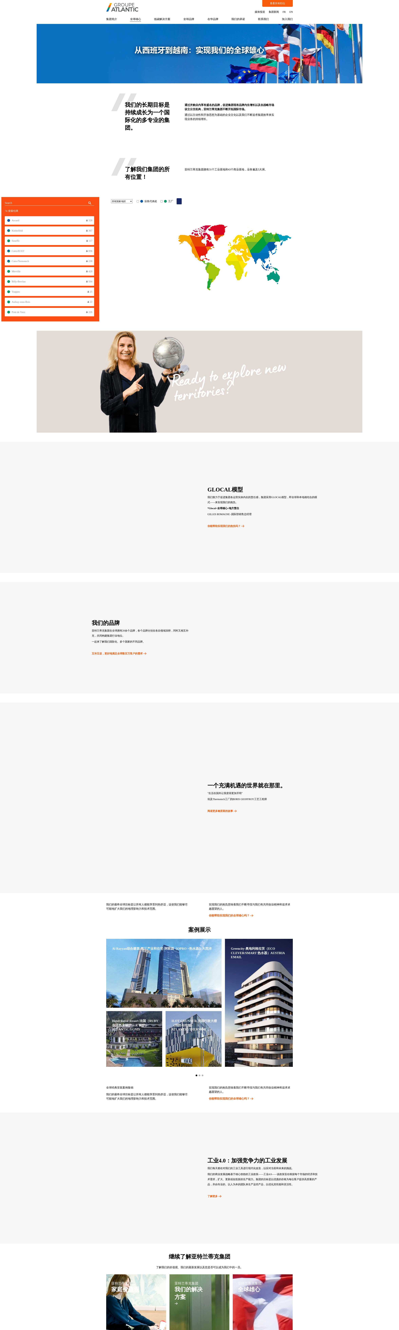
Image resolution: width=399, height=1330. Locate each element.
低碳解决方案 (162, 19)
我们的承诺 (238, 19)
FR (284, 12)
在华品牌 (212, 19)
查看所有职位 (277, 3)
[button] (196, 1075)
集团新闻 (274, 12)
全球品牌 (188, 19)
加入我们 (287, 19)
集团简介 (111, 19)
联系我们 (263, 19)
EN (291, 12)
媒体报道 (260, 12)
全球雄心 (135, 19)
